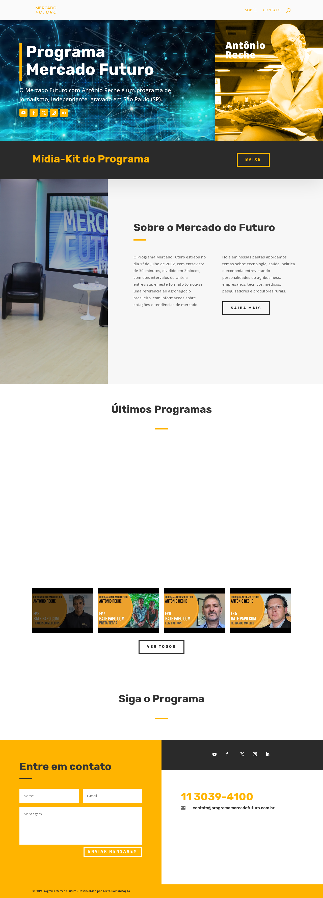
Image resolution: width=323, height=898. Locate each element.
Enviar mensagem (113, 851)
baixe (253, 159)
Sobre (251, 10)
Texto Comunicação (116, 891)
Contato (272, 10)
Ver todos (161, 647)
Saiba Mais (246, 308)
